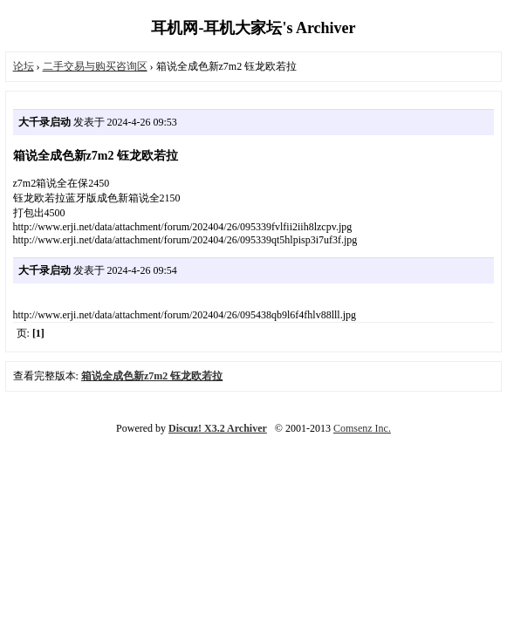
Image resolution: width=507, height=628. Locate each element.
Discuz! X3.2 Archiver (217, 428)
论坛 (23, 66)
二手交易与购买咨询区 (95, 66)
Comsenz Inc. (362, 428)
